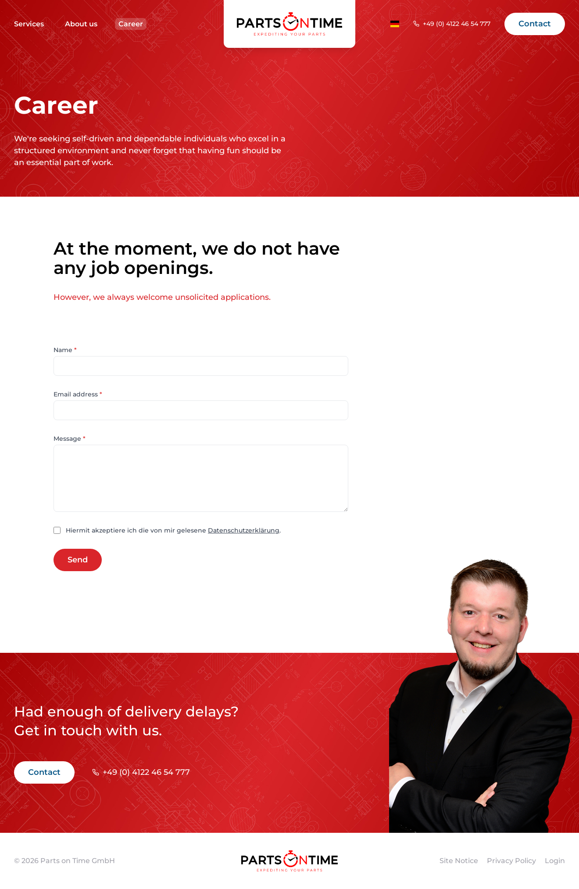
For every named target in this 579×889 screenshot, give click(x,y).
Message (70, 439)
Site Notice (459, 861)
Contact (534, 24)
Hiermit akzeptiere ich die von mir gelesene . (173, 530)
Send (78, 560)
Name (65, 350)
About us (81, 24)
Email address (78, 394)
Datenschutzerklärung (243, 530)
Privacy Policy (511, 861)
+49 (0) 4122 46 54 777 (456, 24)
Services (29, 24)
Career (130, 24)
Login (555, 861)
